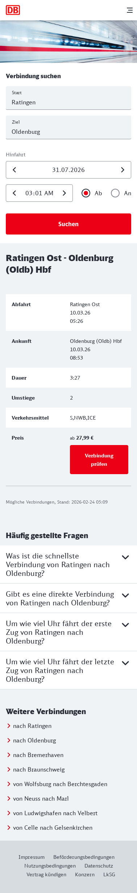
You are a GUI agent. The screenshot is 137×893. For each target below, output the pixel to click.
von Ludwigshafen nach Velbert (55, 813)
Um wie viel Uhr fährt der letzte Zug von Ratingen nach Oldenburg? (68, 670)
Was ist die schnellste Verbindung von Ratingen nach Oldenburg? (68, 564)
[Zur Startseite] (13, 10)
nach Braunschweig (39, 769)
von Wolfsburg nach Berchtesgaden (60, 784)
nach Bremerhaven (38, 754)
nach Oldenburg (34, 740)
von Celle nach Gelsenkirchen (52, 827)
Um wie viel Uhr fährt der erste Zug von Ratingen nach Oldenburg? (68, 632)
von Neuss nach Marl (41, 798)
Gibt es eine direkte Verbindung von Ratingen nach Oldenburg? (68, 598)
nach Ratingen (32, 725)
